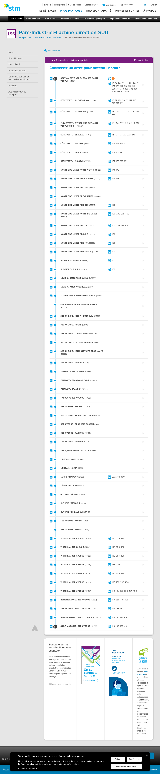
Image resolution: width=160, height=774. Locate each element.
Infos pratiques (71, 10)
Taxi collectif (14, 64)
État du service (33, 19)
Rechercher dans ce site (122, 4)
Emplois (47, 5)
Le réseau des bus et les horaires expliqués (19, 78)
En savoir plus (141, 60)
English (154, 5)
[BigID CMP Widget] (80, 762)
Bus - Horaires (55, 37)
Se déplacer (47, 10)
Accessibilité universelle (146, 19)
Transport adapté (98, 10)
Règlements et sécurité (120, 19)
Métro (11, 52)
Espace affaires (91, 5)
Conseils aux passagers (94, 19)
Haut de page (35, 628)
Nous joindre (59, 5)
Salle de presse (74, 5)
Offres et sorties (127, 10)
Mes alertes (108, 5)
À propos (149, 10)
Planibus (12, 85)
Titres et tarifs (50, 19)
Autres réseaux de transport (17, 93)
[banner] (13, 8)
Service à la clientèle (70, 19)
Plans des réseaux (17, 70)
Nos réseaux (16, 19)
